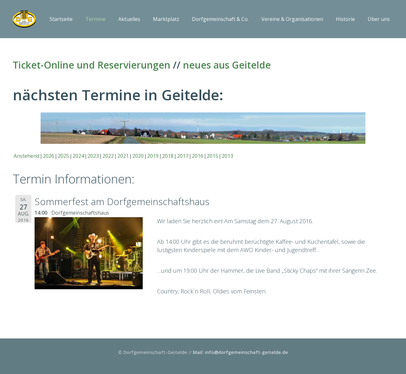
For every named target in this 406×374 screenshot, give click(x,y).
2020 (138, 155)
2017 (182, 155)
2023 (93, 155)
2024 (78, 155)
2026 (48, 155)
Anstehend (26, 155)
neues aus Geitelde (227, 64)
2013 (227, 155)
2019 (153, 155)
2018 (168, 155)
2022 (108, 155)
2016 (197, 155)
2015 (212, 155)
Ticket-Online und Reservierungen (91, 64)
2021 (123, 155)
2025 (63, 155)
